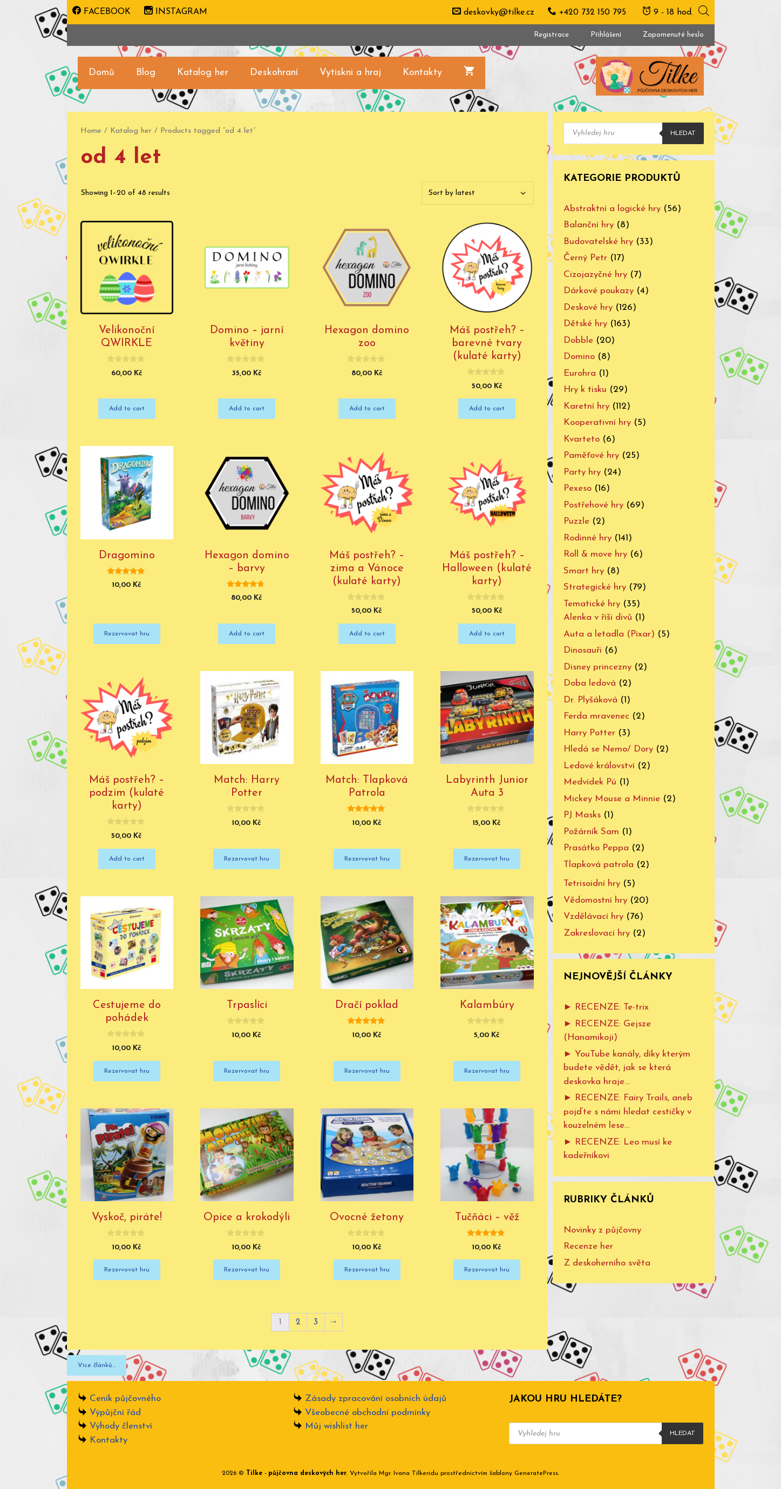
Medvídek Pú (589, 782)
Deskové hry (588, 307)
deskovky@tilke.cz (499, 12)
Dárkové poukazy (598, 290)
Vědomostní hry (595, 900)
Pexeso (577, 488)
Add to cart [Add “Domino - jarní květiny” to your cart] (246, 408)
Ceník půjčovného (125, 1398)
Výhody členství (121, 1426)
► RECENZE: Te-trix (606, 1007)
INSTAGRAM (175, 12)
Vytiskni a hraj (350, 72)
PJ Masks (582, 815)
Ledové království (599, 765)
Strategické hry (594, 587)
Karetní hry (586, 406)
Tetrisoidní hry (591, 883)
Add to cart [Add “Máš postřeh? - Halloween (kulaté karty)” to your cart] (487, 634)
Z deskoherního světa (606, 1263)
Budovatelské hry (598, 241)
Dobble (578, 340)
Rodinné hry (587, 538)
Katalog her (202, 72)
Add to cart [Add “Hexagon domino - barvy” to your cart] (246, 634)
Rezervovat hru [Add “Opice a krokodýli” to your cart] (246, 1270)
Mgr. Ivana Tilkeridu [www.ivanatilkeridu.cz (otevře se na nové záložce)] (408, 1473)
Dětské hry (585, 323)
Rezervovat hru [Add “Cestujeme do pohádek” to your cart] (127, 1071)
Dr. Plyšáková (590, 700)
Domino (579, 356)
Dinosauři (582, 650)
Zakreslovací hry (596, 933)
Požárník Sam (591, 831)
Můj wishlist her (336, 1426)
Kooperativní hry (597, 422)
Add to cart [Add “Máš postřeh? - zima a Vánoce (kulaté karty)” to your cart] (367, 634)
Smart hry (583, 571)
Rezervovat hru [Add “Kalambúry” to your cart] (487, 1071)
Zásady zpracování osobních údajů (375, 1398)
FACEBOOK (101, 12)
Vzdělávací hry (593, 916)
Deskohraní (274, 72)
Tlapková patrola (598, 864)
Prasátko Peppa (596, 847)
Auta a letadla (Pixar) (609, 634)
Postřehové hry (593, 505)
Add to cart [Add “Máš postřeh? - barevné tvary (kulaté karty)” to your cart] (487, 408)
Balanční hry (588, 224)
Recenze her (588, 1246)
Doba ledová (589, 683)
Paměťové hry (591, 455)
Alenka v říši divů (597, 617)
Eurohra (579, 373)
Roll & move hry (595, 554)
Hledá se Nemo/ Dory (608, 749)
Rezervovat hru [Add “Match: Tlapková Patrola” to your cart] (367, 859)
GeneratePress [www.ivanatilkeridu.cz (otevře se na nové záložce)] (536, 1473)
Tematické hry (591, 603)
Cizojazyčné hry (595, 274)
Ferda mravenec (596, 716)
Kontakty (422, 72)
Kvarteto (581, 439)
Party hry (582, 472)
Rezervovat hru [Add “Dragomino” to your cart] (127, 634)
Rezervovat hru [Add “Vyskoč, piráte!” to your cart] (127, 1270)
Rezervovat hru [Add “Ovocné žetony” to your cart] (367, 1270)
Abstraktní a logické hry (612, 208)
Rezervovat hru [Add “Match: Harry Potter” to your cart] (246, 859)
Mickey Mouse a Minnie (611, 798)
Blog (145, 72)
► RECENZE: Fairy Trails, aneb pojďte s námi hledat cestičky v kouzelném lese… (628, 1111)
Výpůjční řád (115, 1412)
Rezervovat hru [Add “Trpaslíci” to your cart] (246, 1071)
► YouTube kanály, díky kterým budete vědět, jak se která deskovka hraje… (627, 1068)
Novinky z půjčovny (602, 1230)
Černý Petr (585, 257)
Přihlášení (605, 34)
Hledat (683, 133)
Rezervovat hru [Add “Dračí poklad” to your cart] (367, 1071)
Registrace (551, 34)
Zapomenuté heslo (673, 34)
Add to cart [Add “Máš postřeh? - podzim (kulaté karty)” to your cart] (127, 859)
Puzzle (576, 521)
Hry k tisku (585, 389)
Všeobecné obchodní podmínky (367, 1412)
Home (90, 131)
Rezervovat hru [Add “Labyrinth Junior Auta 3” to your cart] (487, 859)
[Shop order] (478, 193)
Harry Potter (589, 732)
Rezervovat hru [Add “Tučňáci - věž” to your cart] (487, 1270)
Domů (101, 72)
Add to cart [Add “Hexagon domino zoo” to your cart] (367, 408)
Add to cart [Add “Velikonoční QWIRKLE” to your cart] (127, 408)
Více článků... (97, 1365)
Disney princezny (597, 667)
